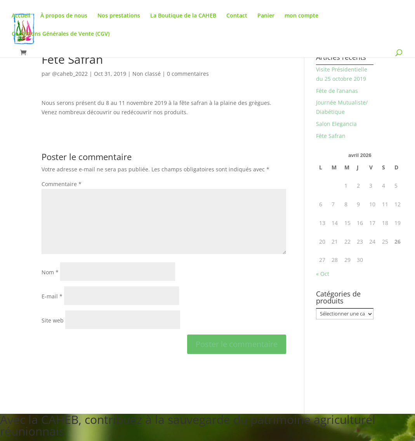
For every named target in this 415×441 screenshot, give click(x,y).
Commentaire (62, 184)
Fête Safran (331, 135)
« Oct (322, 273)
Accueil (21, 16)
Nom (50, 272)
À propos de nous (63, 16)
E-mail (52, 296)
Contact (236, 16)
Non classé (146, 73)
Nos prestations (118, 16)
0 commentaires (188, 73)
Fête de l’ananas (337, 90)
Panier (265, 16)
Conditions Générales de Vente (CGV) (60, 34)
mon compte (301, 16)
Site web (53, 320)
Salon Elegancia (336, 123)
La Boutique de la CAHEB (183, 16)
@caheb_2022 (70, 73)
